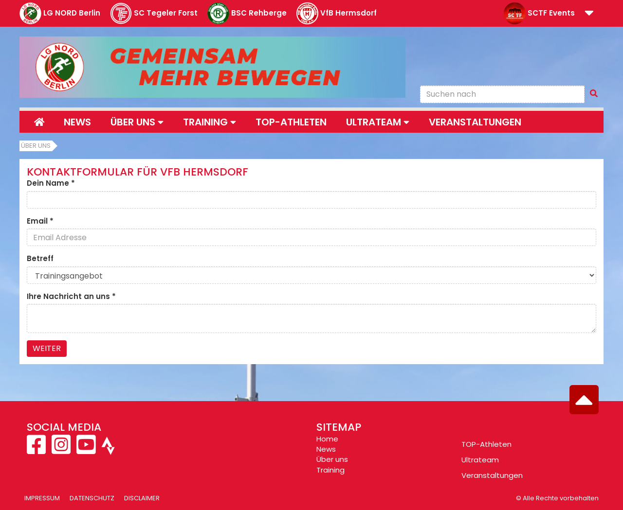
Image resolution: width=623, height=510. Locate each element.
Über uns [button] (137, 122)
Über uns (36, 145)
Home (327, 439)
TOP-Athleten (486, 444)
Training (330, 470)
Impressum (42, 498)
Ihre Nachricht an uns (71, 296)
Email (40, 221)
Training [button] (209, 122)
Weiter (47, 348)
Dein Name (51, 183)
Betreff (40, 258)
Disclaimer (142, 498)
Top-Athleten (291, 122)
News (77, 122)
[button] (589, 13)
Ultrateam (480, 460)
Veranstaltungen (475, 122)
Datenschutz (92, 498)
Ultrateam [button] (377, 122)
